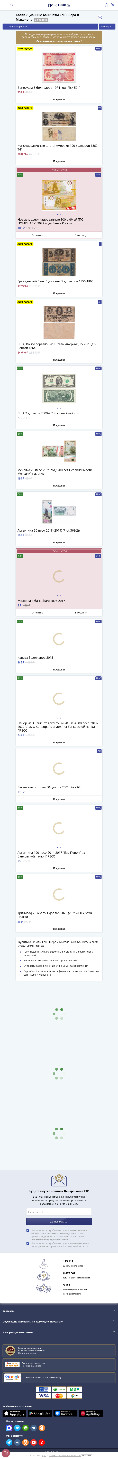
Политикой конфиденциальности (49, 1239)
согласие (79, 1230)
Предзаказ (59, 99)
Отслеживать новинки (99, 17)
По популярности (15, 26)
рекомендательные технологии (65, 1455)
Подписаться (59, 1221)
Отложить (37, 235)
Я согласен (86, 1456)
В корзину (81, 235)
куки (44, 1455)
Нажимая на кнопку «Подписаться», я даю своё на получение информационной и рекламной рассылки (60, 1245)
